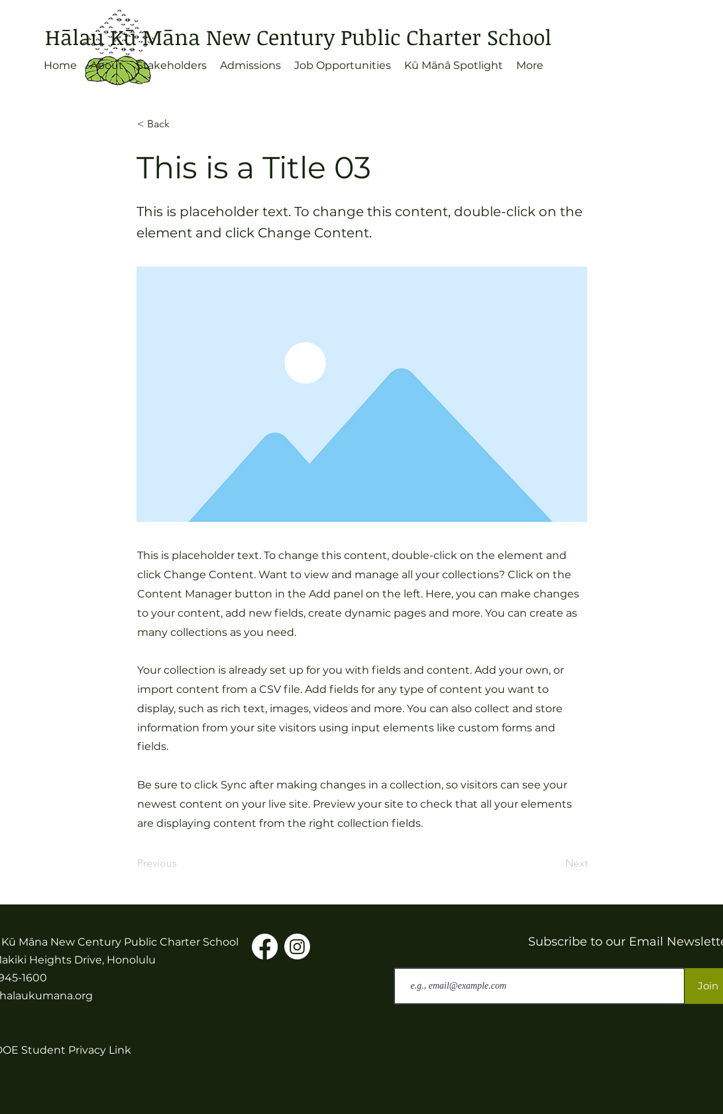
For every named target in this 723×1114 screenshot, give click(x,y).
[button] (106, 66)
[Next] (555, 863)
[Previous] (181, 863)
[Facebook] (265, 946)
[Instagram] (297, 946)
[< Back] (181, 124)
